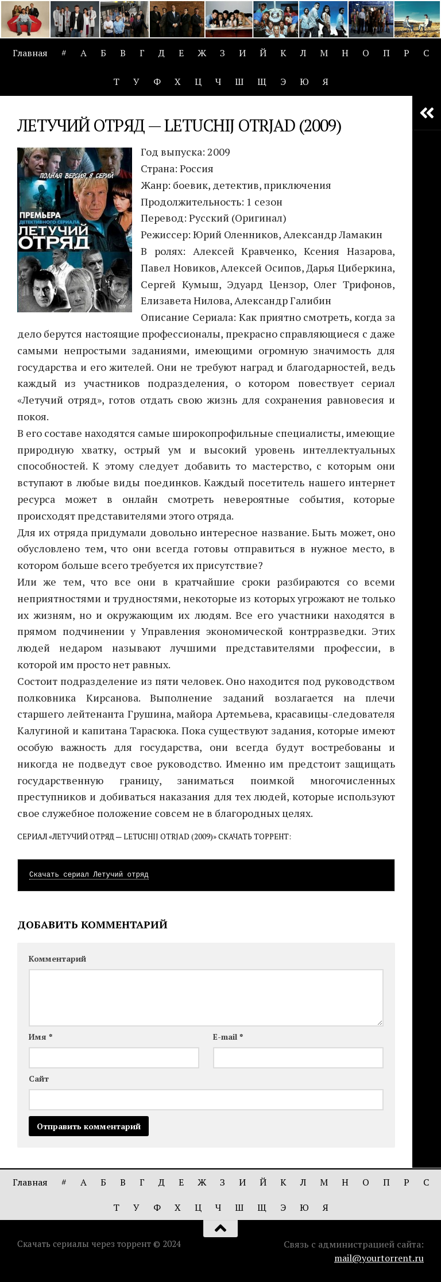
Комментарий (57, 958)
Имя (40, 1036)
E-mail (228, 1036)
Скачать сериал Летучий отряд (89, 875)
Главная (30, 53)
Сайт (39, 1078)
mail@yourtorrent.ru (379, 1258)
